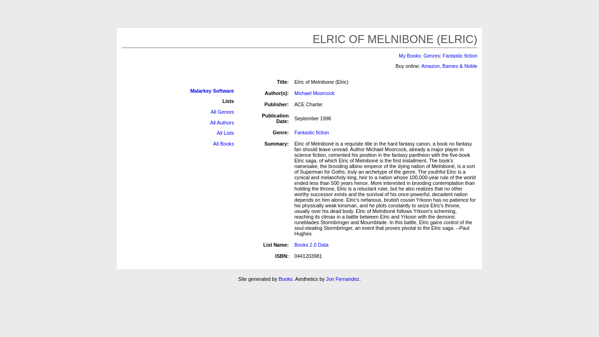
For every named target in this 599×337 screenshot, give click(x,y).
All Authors (222, 122)
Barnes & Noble (459, 66)
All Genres (222, 112)
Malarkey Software (212, 91)
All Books (223, 144)
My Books (410, 56)
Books (286, 279)
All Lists (225, 133)
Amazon (430, 66)
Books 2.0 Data (311, 245)
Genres (432, 56)
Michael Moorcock (314, 93)
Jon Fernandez (342, 279)
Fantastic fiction (460, 56)
